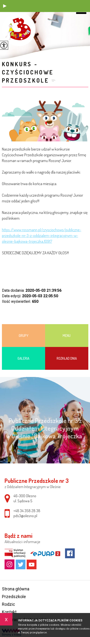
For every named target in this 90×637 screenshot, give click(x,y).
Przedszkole (14, 596)
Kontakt (9, 611)
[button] (5, 6)
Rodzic (8, 604)
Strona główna (15, 588)
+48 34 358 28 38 (26, 510)
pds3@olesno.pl (25, 515)
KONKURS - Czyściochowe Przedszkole (28, 72)
